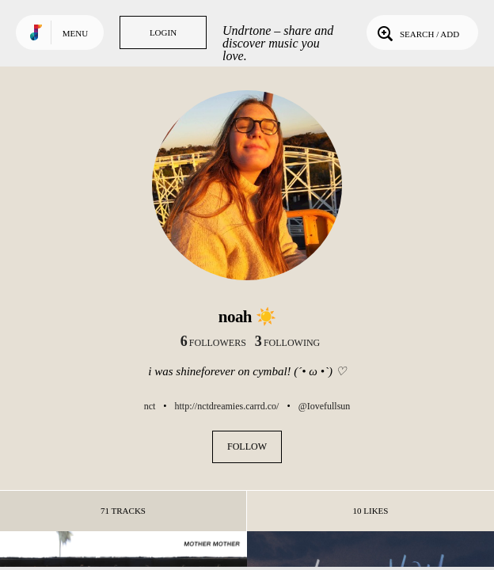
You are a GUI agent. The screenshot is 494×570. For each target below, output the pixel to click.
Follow (247, 446)
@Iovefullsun (324, 406)
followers (213, 342)
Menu (75, 33)
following (287, 342)
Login (163, 32)
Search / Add (416, 32)
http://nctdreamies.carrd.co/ (227, 406)
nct (150, 406)
